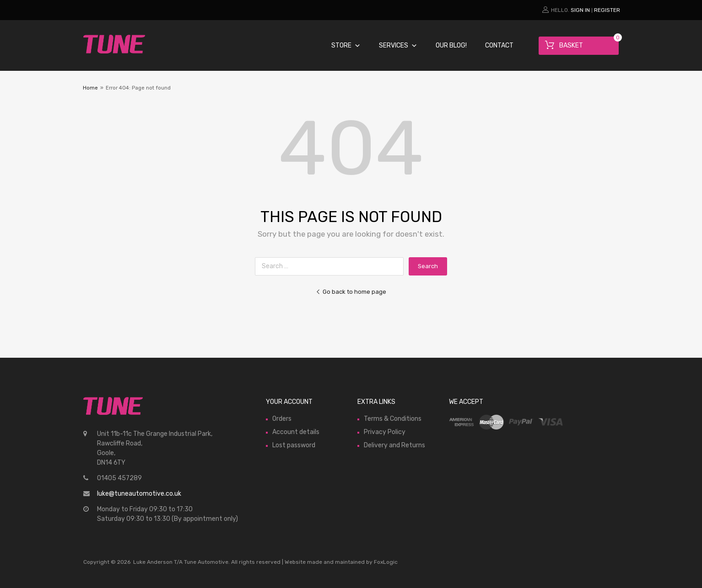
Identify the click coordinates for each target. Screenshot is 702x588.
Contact (499, 45)
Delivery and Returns (394, 445)
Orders (282, 419)
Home (90, 88)
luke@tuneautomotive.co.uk (139, 494)
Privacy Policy (384, 432)
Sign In (580, 10)
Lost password (293, 445)
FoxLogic (386, 562)
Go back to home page (351, 291)
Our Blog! (451, 45)
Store (346, 45)
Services (398, 45)
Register (607, 10)
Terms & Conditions (392, 419)
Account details (295, 432)
